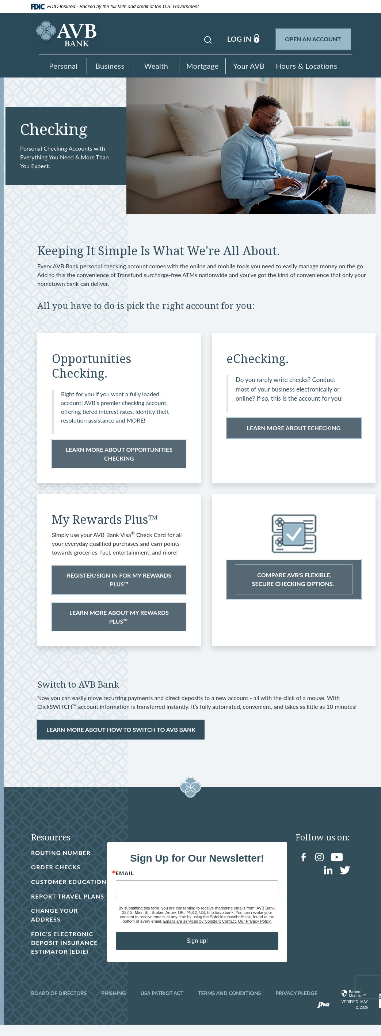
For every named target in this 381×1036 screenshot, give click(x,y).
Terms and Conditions (229, 1004)
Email (124, 879)
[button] (208, 38)
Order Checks (55, 869)
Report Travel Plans (67, 907)
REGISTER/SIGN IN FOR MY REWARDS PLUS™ (119, 581)
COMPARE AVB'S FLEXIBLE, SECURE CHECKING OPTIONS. (293, 581)
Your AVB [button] (248, 65)
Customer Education (50, 888)
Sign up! (196, 947)
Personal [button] (63, 65)
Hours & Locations (306, 65)
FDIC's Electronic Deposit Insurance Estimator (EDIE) (68, 954)
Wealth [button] (156, 65)
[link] (354, 1010)
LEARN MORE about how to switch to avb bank (120, 731)
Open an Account (317, 38)
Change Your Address (54, 926)
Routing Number (61, 854)
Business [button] (110, 65)
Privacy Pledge (296, 1004)
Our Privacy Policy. (254, 928)
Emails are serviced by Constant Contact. (200, 928)
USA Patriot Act (161, 1004)
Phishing (113, 1004)
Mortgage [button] (202, 65)
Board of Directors (59, 1004)
